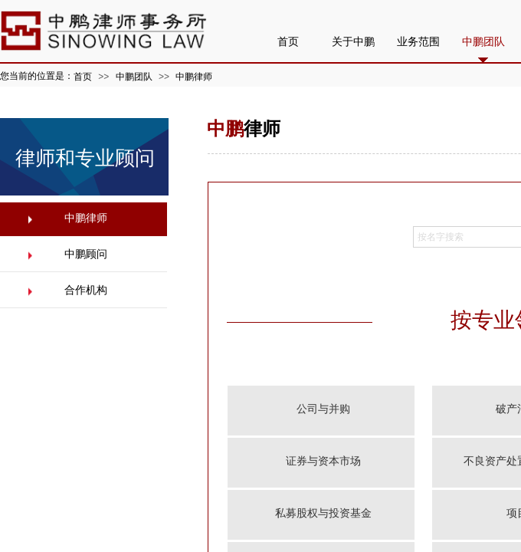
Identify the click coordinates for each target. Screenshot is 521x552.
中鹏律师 (193, 76)
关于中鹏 (353, 42)
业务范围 (418, 42)
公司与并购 (323, 409)
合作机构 (85, 290)
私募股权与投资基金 (323, 513)
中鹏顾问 (85, 254)
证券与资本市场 (323, 461)
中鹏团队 (134, 76)
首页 (83, 76)
